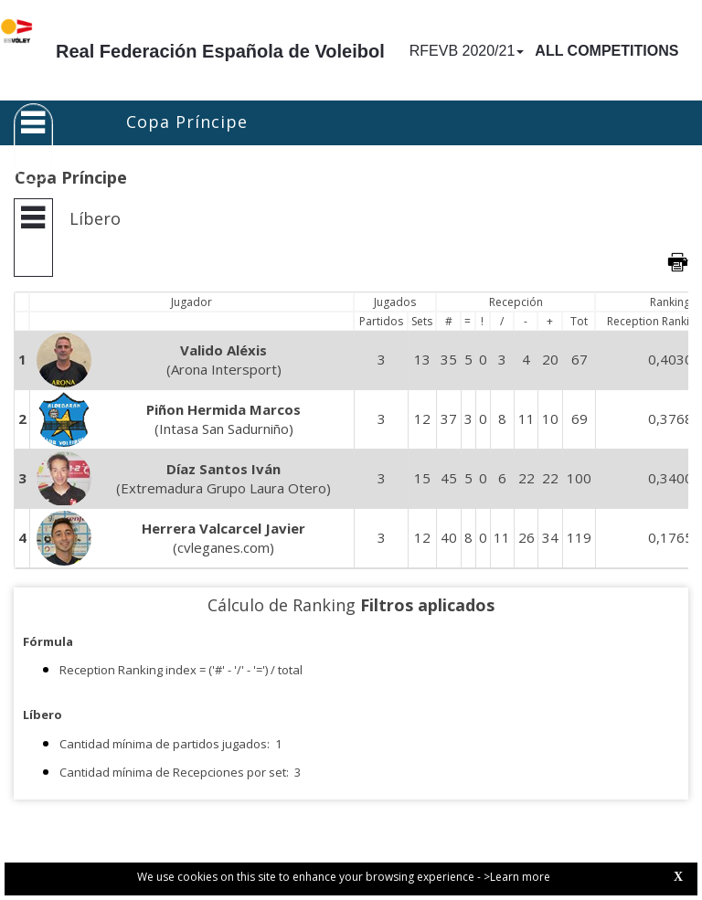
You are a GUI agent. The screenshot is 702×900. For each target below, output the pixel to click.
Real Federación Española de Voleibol (220, 51)
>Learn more (517, 876)
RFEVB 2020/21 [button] (467, 50)
